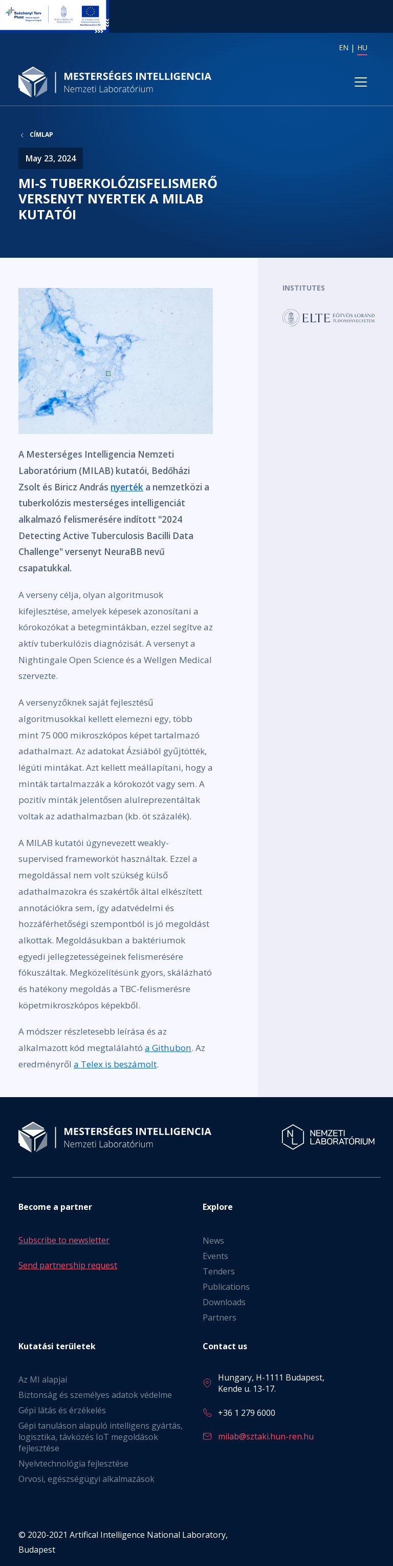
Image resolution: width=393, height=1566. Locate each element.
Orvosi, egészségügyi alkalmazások (86, 1479)
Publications (226, 1286)
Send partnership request (67, 1265)
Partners (219, 1317)
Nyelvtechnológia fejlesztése (73, 1463)
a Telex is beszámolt (115, 1064)
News (213, 1240)
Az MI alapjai (42, 1379)
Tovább (328, 317)
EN (343, 47)
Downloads (224, 1302)
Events (215, 1256)
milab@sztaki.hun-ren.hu (266, 1436)
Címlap (41, 136)
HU (362, 47)
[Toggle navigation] (361, 82)
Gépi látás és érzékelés (62, 1410)
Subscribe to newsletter (64, 1240)
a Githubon (168, 1048)
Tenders (219, 1271)
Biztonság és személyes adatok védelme (95, 1394)
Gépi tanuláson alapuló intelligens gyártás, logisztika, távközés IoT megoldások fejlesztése (100, 1437)
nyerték (127, 487)
